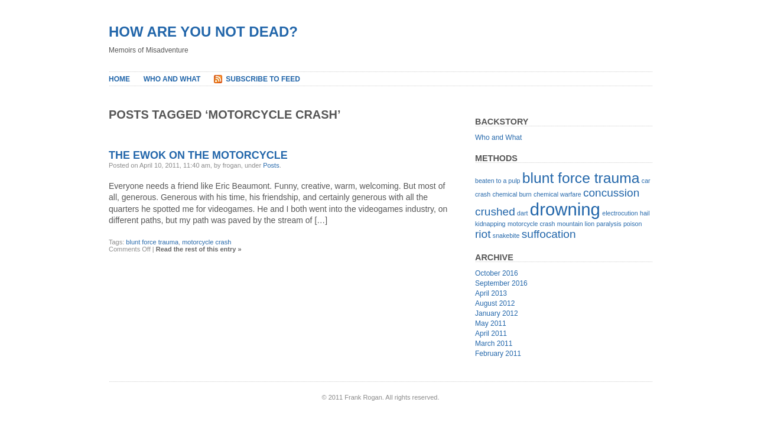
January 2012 (496, 313)
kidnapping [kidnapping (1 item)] (490, 223)
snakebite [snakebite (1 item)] (506, 235)
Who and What (172, 79)
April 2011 (491, 333)
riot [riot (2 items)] (482, 234)
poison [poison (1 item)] (632, 223)
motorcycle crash (206, 242)
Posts (271, 165)
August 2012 (495, 303)
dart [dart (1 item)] (522, 213)
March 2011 (493, 343)
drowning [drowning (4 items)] (565, 209)
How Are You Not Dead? (203, 32)
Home (119, 79)
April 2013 (491, 293)
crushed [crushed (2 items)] (495, 211)
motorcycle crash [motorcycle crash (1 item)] (531, 223)
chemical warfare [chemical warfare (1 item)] (557, 194)
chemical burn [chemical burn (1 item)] (511, 194)
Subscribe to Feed (263, 79)
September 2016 (501, 283)
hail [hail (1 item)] (645, 213)
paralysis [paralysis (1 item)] (609, 223)
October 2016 (496, 273)
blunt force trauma (152, 242)
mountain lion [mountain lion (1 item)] (575, 223)
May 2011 (490, 323)
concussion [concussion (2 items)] (611, 193)
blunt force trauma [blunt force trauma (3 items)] (581, 178)
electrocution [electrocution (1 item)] (620, 213)
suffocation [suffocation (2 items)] (549, 234)
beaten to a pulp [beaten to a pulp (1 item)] (497, 180)
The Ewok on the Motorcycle (198, 155)
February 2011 (498, 353)
